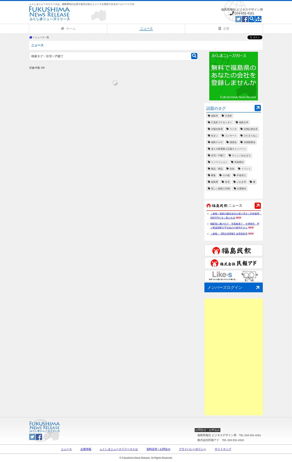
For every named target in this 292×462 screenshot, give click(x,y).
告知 (230, 168)
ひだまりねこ (249, 135)
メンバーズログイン (234, 287)
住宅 (226, 182)
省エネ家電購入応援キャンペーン (227, 149)
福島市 (213, 115)
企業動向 (239, 188)
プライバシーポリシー (192, 449)
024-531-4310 (235, 440)
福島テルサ (215, 142)
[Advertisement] (233, 357)
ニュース (66, 449)
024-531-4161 (244, 13)
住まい (213, 135)
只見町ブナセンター (220, 122)
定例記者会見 (249, 129)
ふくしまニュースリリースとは (119, 449)
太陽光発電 (215, 129)
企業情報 (85, 449)
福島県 (213, 182)
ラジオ (231, 129)
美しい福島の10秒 (219, 188)
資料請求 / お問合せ (158, 449)
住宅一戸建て (216, 155)
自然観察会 (247, 142)
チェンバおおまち (240, 155)
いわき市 (239, 182)
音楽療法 (237, 162)
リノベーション (217, 162)
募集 (212, 175)
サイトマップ (223, 449)
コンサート (229, 135)
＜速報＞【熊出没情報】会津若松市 (229, 233)
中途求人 (239, 175)
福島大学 (242, 122)
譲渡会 (231, 142)
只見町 (227, 115)
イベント (244, 168)
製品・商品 (215, 168)
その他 (224, 175)
